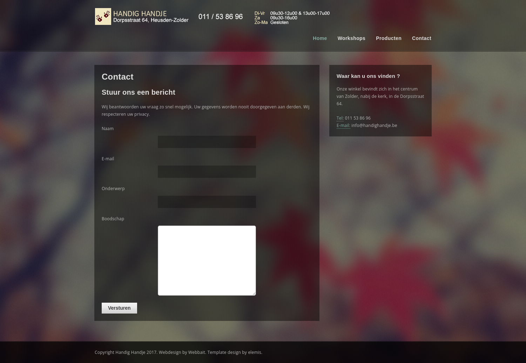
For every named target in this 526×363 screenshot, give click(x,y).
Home (320, 38)
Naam (108, 129)
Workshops (352, 38)
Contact (421, 38)
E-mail (108, 159)
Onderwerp (113, 188)
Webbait (196, 352)
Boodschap (113, 219)
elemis (254, 352)
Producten (389, 38)
